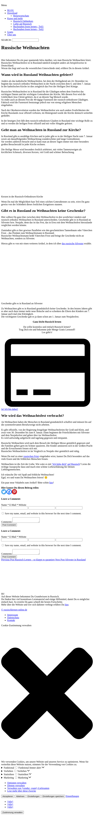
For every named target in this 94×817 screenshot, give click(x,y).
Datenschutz (13, 619)
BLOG (10, 10)
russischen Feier (31, 456)
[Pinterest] (14, 491)
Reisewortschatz (21, 15)
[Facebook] (9, 491)
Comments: (6, 522)
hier (51, 482)
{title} (10, 803)
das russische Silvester (72, 243)
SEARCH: (6, 40)
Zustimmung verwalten (12, 814)
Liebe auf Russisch (22, 24)
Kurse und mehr (15, 18)
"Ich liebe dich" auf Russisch (66, 464)
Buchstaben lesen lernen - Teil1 (28, 26)
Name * (5, 505)
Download (12, 13)
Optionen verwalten (16, 784)
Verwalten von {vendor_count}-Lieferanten (28, 790)
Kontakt (11, 622)
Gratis (10, 32)
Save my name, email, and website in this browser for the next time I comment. (43, 513)
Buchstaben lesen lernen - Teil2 (28, 29)
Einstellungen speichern (53, 798)
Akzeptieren (7, 798)
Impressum (12, 616)
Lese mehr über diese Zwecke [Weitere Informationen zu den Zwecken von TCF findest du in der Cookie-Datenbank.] (21, 792)
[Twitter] (3, 491)
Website (22, 505)
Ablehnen (20, 798)
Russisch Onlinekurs (23, 21)
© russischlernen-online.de (14, 611)
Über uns (11, 34)
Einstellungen (34, 798)
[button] (47, 695)
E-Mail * (13, 505)
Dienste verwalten (16, 787)
